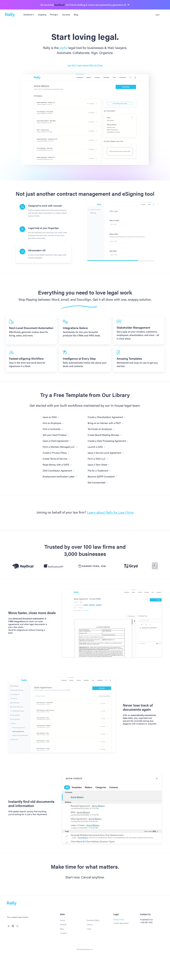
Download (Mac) (93, 920)
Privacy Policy (118, 920)
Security (66, 14)
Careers (90, 925)
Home (62, 920)
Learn (89, 929)
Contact (63, 933)
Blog (76, 14)
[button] (28, 14)
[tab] (43, 210)
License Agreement (121, 923)
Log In (157, 15)
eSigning (42, 14)
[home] (10, 15)
